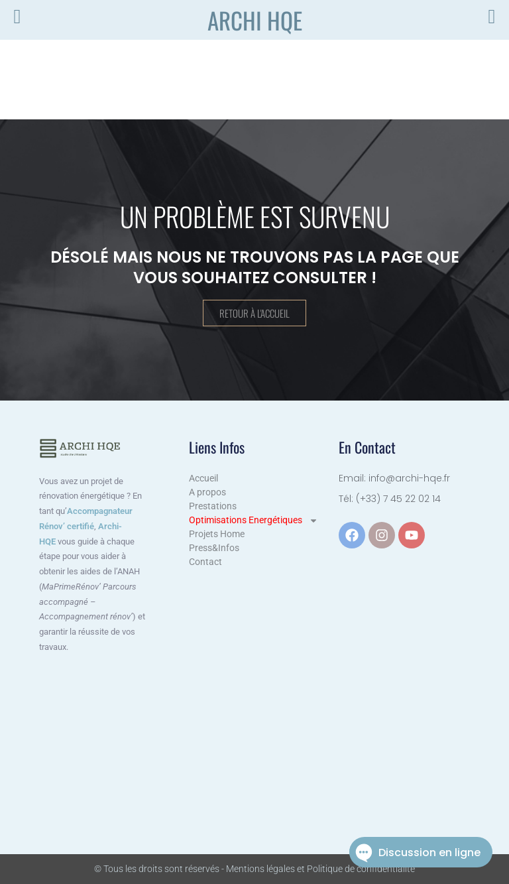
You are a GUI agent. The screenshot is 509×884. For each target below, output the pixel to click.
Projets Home (217, 534)
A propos (207, 492)
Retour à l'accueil (254, 313)
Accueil (203, 478)
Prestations (213, 506)
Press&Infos (214, 547)
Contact (205, 561)
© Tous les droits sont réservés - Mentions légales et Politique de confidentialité (254, 868)
